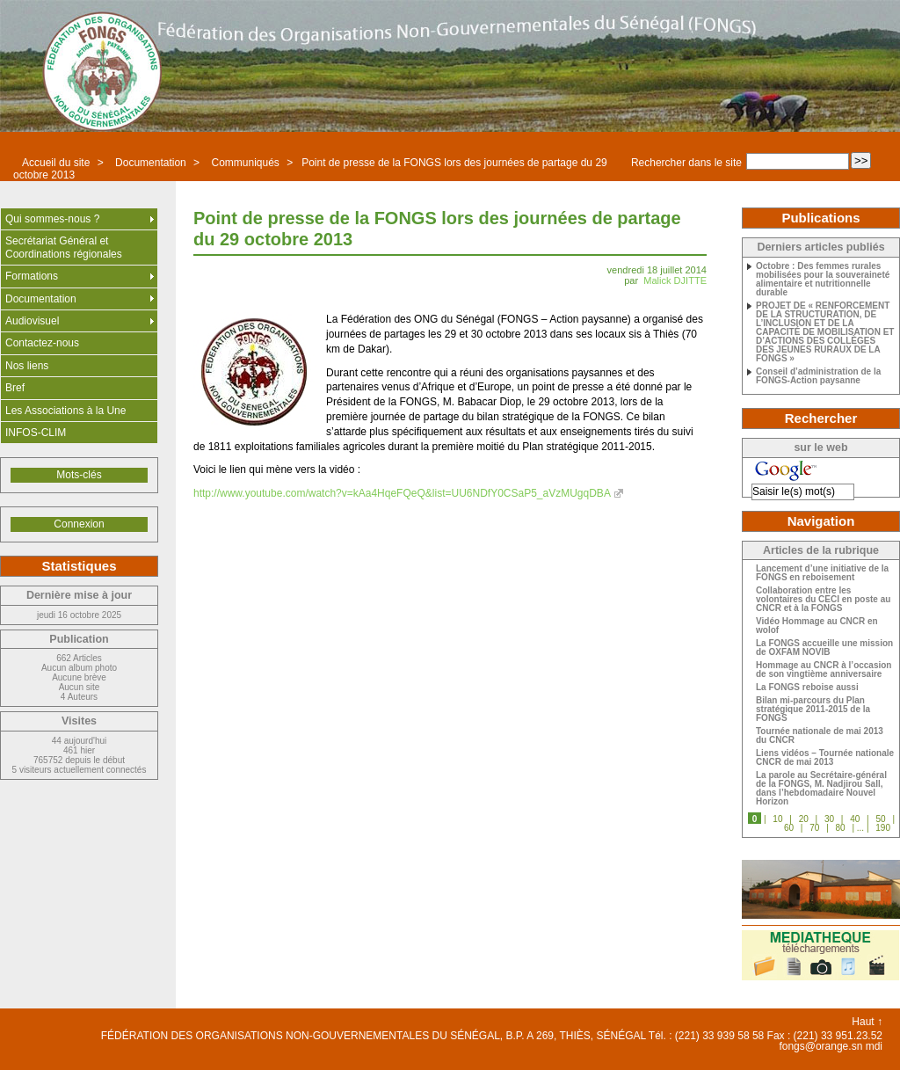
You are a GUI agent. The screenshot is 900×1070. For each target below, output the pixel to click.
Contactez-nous (42, 343)
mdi (874, 1046)
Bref (15, 388)
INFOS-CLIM (35, 432)
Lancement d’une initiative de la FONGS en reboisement (822, 573)
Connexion (79, 524)
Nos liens (26, 366)
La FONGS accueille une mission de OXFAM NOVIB (824, 648)
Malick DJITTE (675, 280)
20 (804, 819)
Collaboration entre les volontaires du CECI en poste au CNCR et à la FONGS (823, 599)
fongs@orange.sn (820, 1046)
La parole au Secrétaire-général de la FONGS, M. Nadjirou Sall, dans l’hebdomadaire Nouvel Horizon (821, 788)
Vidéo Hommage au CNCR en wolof (817, 626)
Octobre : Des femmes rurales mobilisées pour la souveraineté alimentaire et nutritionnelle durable (822, 279)
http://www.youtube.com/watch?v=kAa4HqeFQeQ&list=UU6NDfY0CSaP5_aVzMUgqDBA (402, 493)
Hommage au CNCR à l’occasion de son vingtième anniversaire (823, 670)
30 (829, 819)
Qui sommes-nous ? (52, 219)
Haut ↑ (867, 1021)
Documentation (150, 162)
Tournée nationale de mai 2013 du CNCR (819, 736)
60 (789, 828)
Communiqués (245, 162)
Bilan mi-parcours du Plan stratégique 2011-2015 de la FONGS (813, 709)
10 (777, 819)
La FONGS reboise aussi (807, 687)
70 (814, 828)
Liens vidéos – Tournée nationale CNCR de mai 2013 (825, 758)
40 (855, 819)
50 (880, 819)
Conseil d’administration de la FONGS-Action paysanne (818, 376)
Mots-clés (78, 475)
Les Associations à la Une (65, 410)
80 (841, 828)
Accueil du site (56, 162)
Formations (31, 276)
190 (882, 828)
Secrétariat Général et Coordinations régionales (63, 247)
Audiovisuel (32, 321)
